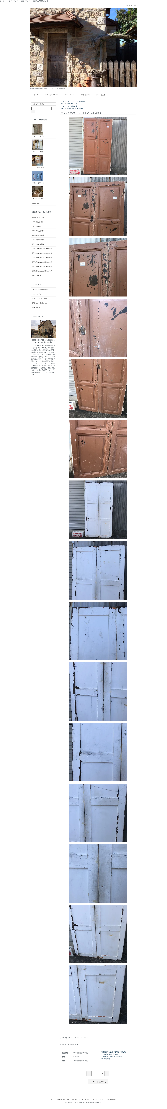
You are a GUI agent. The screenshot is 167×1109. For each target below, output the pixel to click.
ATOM (38, 307)
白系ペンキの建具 (38, 235)
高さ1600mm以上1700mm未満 (42, 257)
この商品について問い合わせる (111, 1056)
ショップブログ (37, 294)
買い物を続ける (106, 1059)
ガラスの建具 (36, 226)
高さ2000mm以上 (38, 275)
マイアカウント (130, 5)
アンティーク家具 (38, 161)
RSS (33, 307)
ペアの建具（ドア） (72, 103)
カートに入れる (98, 1081)
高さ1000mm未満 (38, 244)
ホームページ (68, 95)
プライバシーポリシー (98, 1099)
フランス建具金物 (38, 177)
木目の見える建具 (38, 231)
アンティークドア (72, 101)
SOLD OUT (36, 203)
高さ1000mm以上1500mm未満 (42, 248)
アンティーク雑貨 (38, 193)
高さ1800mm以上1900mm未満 (42, 266)
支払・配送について (50, 95)
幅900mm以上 (83, 101)
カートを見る (99, 95)
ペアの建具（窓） (38, 222)
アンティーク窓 (37, 146)
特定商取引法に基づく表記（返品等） (114, 1052)
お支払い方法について (39, 298)
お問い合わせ (84, 95)
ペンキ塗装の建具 (72, 106)
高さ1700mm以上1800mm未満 (42, 262)
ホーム (34, 95)
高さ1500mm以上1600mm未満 (42, 253)
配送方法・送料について (40, 303)
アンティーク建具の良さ (40, 290)
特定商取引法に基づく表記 (80, 1099)
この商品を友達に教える (109, 1054)
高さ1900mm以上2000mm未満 (75, 108)
